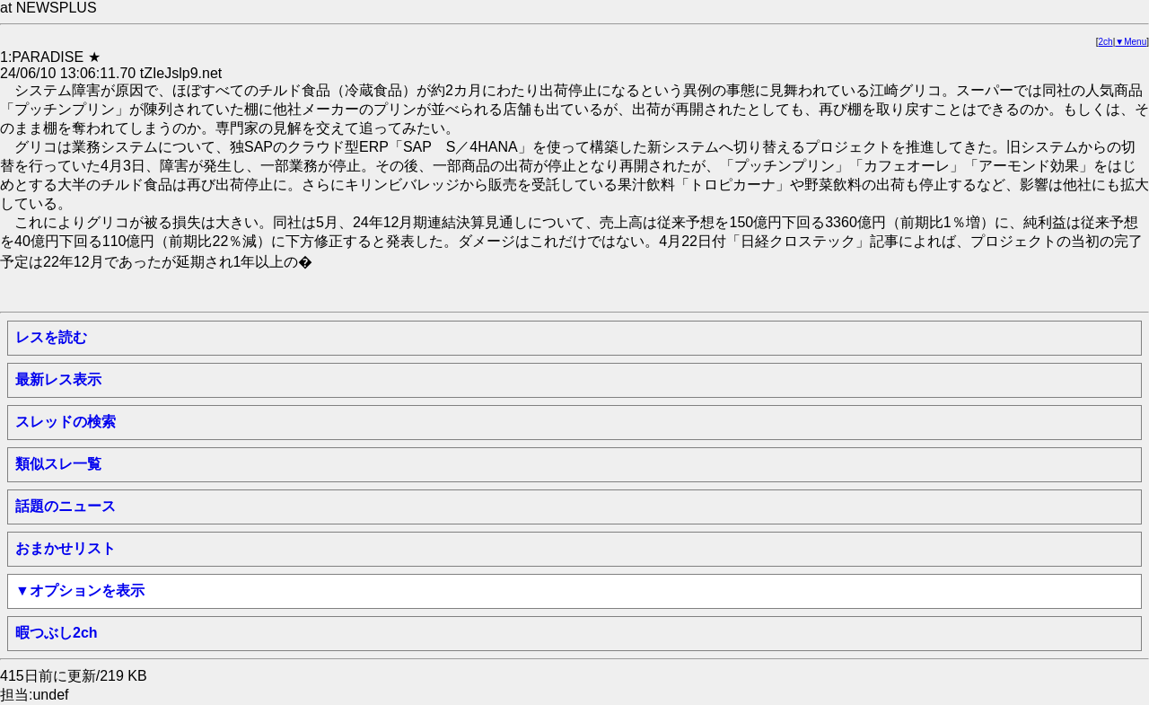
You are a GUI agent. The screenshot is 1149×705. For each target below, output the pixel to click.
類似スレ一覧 (58, 463)
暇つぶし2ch (56, 632)
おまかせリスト (65, 548)
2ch (1106, 42)
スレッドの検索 (65, 421)
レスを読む (51, 337)
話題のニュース (65, 506)
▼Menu (1130, 42)
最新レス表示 (58, 379)
